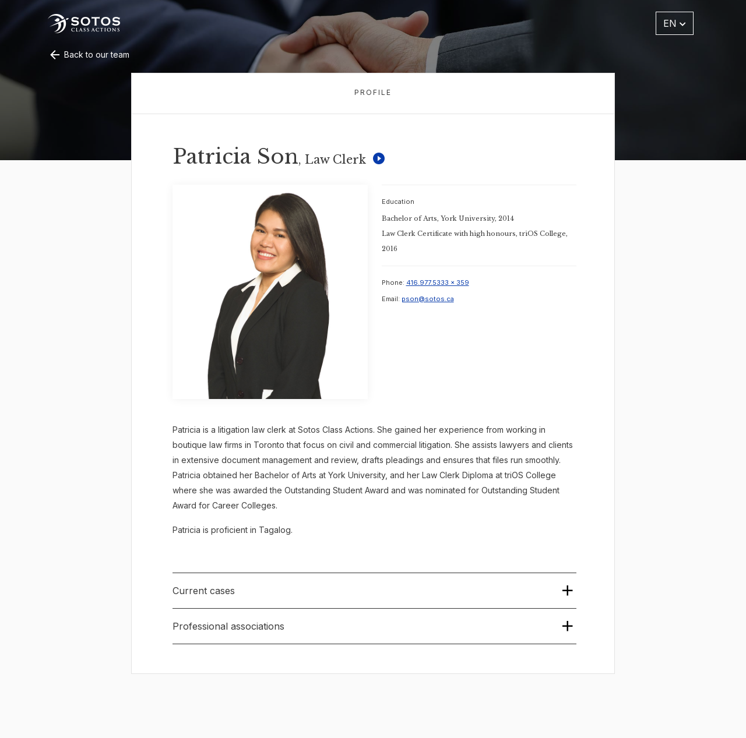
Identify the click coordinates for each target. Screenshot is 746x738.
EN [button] (674, 23)
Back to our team (88, 54)
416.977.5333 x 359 (437, 282)
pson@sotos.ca (428, 299)
